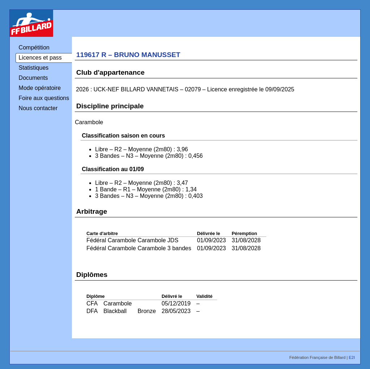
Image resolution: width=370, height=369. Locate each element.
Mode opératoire (40, 88)
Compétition (34, 47)
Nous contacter (38, 108)
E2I (352, 357)
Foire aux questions (44, 98)
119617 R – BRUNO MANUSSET (128, 54)
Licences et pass (40, 58)
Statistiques (34, 68)
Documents (33, 78)
